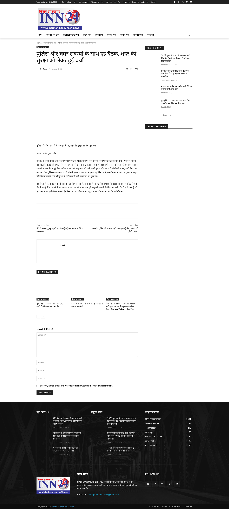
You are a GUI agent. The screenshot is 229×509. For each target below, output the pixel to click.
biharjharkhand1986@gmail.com (104, 494)
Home (39, 43)
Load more (169, 115)
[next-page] (43, 316)
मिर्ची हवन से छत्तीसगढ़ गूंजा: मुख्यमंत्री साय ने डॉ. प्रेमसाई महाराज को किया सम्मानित (175, 74)
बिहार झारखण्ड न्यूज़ (50, 43)
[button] (188, 34)
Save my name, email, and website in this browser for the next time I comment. (76, 385)
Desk (45, 69)
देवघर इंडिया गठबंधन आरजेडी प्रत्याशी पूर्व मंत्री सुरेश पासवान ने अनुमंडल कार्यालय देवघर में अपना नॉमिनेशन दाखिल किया (121, 306)
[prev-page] (38, 316)
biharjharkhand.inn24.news (63, 506)
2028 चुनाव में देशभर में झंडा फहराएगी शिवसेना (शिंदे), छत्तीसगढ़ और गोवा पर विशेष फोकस (175, 58)
